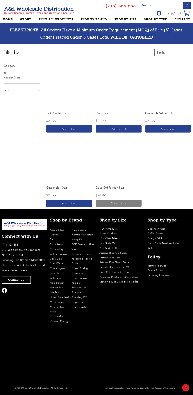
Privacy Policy (155, 270)
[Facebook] (4, 290)
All (5, 73)
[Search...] (158, 5)
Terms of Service (157, 265)
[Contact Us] (16, 280)
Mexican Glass (12, 77)
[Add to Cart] (69, 129)
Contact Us (18, 265)
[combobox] (172, 52)
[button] (187, 13)
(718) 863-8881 (10, 244)
